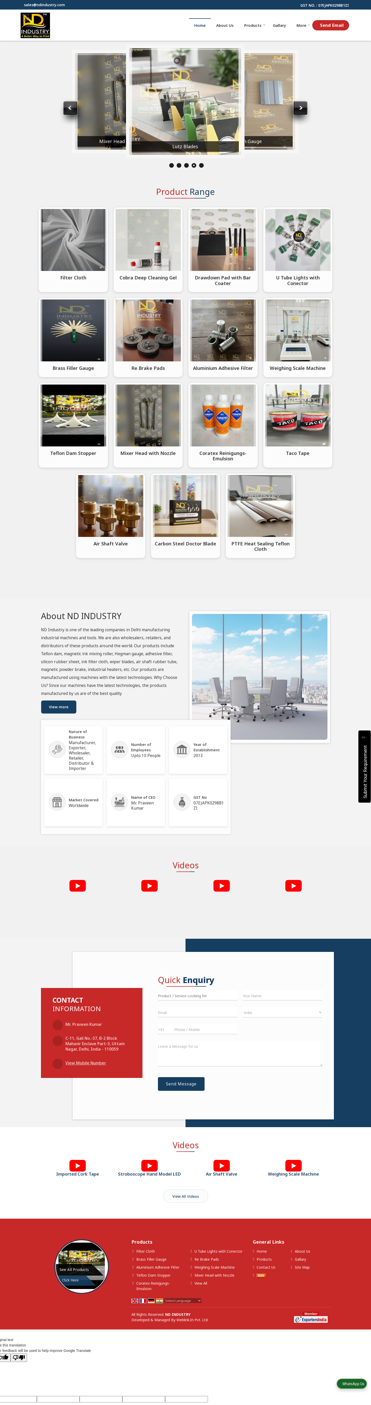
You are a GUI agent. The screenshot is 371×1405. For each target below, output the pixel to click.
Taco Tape (297, 453)
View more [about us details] (59, 706)
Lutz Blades (254, 140)
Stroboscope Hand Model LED (149, 1174)
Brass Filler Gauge (73, 368)
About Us (225, 25)
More (303, 25)
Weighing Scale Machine (298, 368)
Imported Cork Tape (77, 1174)
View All (201, 1283)
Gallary (279, 25)
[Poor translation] (19, 1357)
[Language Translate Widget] (183, 1300)
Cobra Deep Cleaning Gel (148, 277)
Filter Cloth (73, 277)
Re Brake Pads (148, 368)
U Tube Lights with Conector (298, 280)
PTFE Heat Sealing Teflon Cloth (260, 546)
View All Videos (185, 1196)
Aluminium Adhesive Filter (135, 142)
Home (200, 25)
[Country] (282, 1012)
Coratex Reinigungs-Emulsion (75, 137)
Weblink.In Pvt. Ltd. (192, 1319)
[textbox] (198, 995)
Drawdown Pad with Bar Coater (223, 280)
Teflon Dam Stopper (73, 453)
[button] (85, 1063)
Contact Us (266, 1267)
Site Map (302, 1267)
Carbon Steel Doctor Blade (185, 543)
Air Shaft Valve (111, 543)
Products (254, 25)
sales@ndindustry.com (44, 4)
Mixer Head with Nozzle (194, 146)
